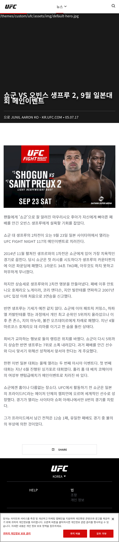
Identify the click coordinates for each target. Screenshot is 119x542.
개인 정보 (77, 499)
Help (33, 489)
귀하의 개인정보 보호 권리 (17, 533)
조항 (74, 494)
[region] (59, 527)
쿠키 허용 (75, 533)
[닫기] (113, 519)
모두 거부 (101, 533)
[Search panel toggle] (113, 6)
